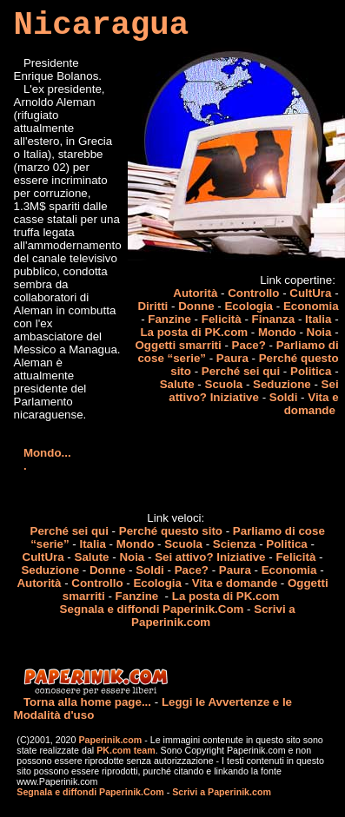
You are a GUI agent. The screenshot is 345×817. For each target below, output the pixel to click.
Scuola (224, 384)
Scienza (234, 543)
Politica (310, 371)
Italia (318, 319)
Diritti (152, 306)
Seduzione (282, 384)
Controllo (253, 293)
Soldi (283, 397)
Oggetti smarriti (178, 345)
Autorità (195, 293)
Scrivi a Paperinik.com (221, 792)
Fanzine (169, 319)
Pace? (249, 345)
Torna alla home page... (87, 701)
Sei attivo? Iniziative (253, 391)
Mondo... (47, 452)
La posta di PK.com (194, 332)
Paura (232, 358)
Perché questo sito (170, 530)
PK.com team (124, 750)
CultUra (310, 293)
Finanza (273, 319)
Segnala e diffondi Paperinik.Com (152, 609)
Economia (311, 306)
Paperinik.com (110, 740)
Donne (196, 306)
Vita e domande (311, 404)
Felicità (222, 319)
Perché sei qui (241, 371)
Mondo (277, 332)
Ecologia (248, 306)
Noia (319, 332)
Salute (177, 384)
